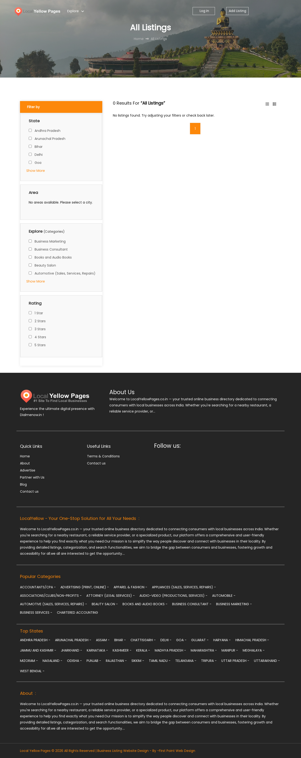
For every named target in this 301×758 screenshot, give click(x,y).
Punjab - (94, 660)
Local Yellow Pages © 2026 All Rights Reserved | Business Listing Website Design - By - (89, 750)
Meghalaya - (254, 650)
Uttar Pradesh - (235, 660)
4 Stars (40, 337)
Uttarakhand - (267, 660)
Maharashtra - (204, 650)
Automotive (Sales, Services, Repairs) (65, 273)
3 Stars (40, 329)
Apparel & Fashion (130, 587)
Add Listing (237, 10)
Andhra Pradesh (47, 130)
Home (25, 456)
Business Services (36, 612)
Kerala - (143, 650)
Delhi (39, 154)
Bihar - (120, 640)
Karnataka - (97, 650)
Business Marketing (50, 241)
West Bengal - (32, 671)
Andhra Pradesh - (35, 640)
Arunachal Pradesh (50, 138)
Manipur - (230, 650)
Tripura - (209, 660)
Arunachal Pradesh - (73, 640)
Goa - (181, 640)
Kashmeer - (122, 650)
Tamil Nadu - (159, 660)
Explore (73, 11)
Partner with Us (32, 477)
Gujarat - (200, 640)
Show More (35, 170)
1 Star (39, 313)
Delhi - (165, 640)
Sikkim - (137, 660)
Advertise (27, 470)
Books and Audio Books (53, 257)
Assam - (103, 640)
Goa (38, 162)
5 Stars (40, 345)
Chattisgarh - (143, 640)
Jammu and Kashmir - (38, 650)
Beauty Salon (45, 265)
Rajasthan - (116, 660)
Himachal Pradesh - (252, 640)
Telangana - (185, 660)
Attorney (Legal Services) (110, 595)
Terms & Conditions (103, 456)
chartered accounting (77, 612)
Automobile (223, 595)
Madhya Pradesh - (170, 650)
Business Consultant (51, 249)
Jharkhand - (71, 650)
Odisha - (74, 660)
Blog (23, 484)
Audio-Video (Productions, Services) (173, 595)
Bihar (39, 146)
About (25, 463)
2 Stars (40, 321)
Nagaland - (52, 660)
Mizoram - (29, 660)
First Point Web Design (177, 750)
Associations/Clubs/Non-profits (51, 595)
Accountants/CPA (38, 587)
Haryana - (222, 640)
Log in (204, 10)
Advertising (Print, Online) (84, 587)
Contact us (29, 491)
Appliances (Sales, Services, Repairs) (184, 587)
